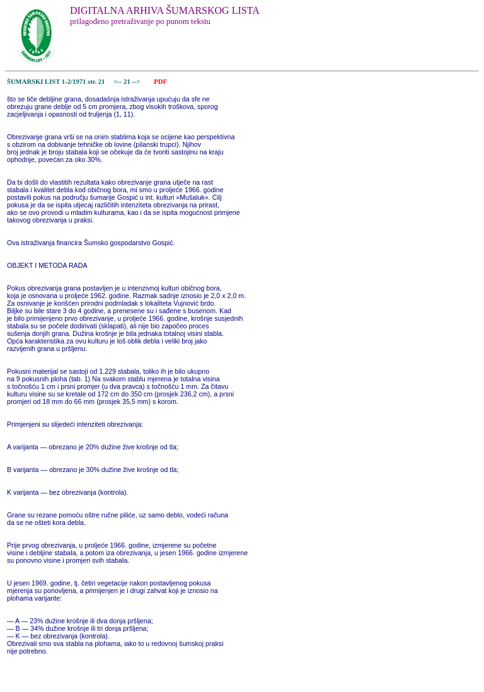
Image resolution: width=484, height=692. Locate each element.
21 (128, 81)
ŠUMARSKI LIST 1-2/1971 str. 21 (56, 81)
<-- (118, 81)
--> (137, 81)
